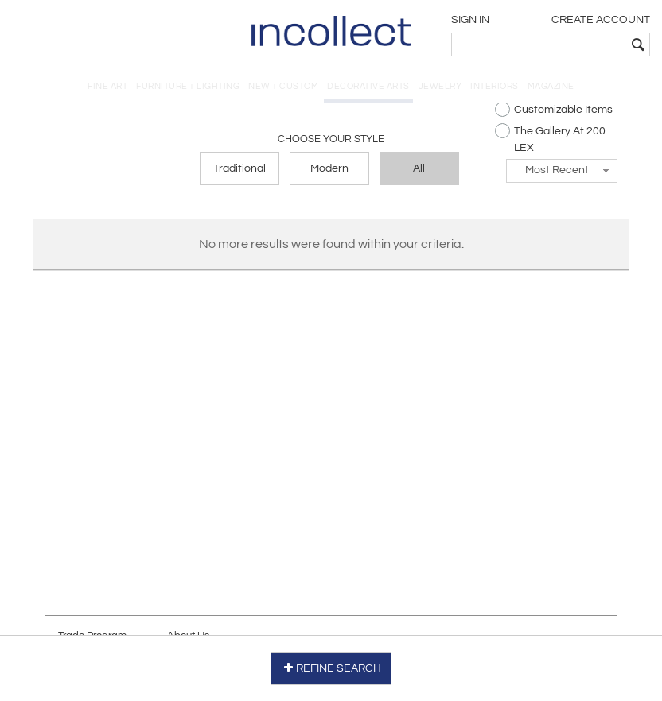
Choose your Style (331, 139)
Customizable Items (554, 109)
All (419, 168)
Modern (329, 168)
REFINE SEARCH (331, 668)
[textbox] (539, 44)
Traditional (239, 168)
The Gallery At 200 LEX (550, 138)
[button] (561, 171)
